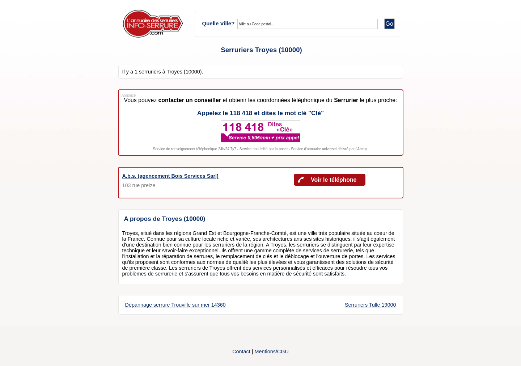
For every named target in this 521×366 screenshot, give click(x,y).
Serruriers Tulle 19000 (370, 305)
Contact (241, 351)
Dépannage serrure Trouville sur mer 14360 (175, 305)
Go (389, 24)
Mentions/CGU (271, 351)
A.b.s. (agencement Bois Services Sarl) (170, 176)
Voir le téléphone (333, 180)
